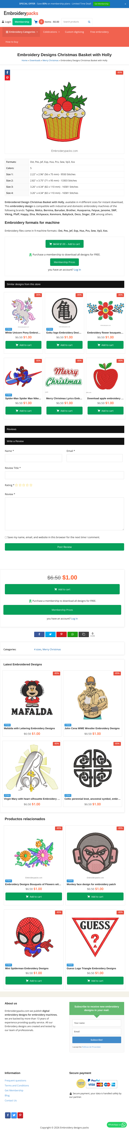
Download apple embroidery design (105, 398)
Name (9, 451)
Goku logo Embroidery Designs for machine (64, 332)
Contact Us (11, 1100)
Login (6, 21)
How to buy (12, 41)
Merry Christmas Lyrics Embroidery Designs (64, 398)
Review (10, 494)
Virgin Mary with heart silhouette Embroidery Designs (32, 798)
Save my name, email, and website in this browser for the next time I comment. (53, 537)
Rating (9, 485)
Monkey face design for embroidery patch (91, 884)
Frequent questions (15, 1080)
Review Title (13, 468)
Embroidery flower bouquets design (105, 332)
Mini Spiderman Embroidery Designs (27, 968)
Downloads (35, 60)
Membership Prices (64, 262)
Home (25, 60)
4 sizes (37, 649)
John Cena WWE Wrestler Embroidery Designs (92, 728)
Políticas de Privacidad (91, 1047)
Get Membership (14, 1090)
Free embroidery (99, 31)
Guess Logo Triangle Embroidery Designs (91, 968)
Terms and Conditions (17, 1085)
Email (71, 451)
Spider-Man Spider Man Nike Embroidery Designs (23, 398)
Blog (7, 1095)
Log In (77, 269)
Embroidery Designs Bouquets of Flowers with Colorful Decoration (33, 884)
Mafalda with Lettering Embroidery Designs (29, 728)
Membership (22, 21)
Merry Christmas (50, 60)
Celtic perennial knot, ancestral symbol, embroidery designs (92, 798)
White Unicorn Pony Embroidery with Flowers (23, 332)
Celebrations (50, 31)
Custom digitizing (74, 31)
